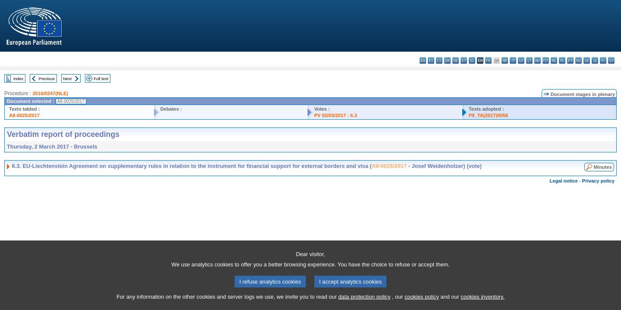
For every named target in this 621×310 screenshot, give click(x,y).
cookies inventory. (482, 302)
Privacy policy (598, 180)
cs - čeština (439, 60)
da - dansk (447, 60)
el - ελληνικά (472, 60)
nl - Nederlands (554, 60)
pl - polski (562, 60)
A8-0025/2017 (24, 115)
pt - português (570, 60)
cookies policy (422, 302)
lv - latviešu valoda (521, 60)
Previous (47, 78)
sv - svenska (611, 60)
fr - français (488, 60)
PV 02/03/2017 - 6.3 (335, 115)
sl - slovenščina (595, 60)
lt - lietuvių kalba (529, 60)
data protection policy (364, 302)
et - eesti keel (464, 60)
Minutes (603, 167)
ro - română (578, 60)
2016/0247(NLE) (50, 93)
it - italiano (513, 60)
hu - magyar (537, 60)
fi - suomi (603, 60)
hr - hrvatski (505, 60)
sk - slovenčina (586, 60)
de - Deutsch (455, 60)
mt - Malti (546, 60)
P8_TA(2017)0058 (488, 115)
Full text (101, 78)
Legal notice (564, 180)
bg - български (423, 60)
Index (18, 78)
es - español (431, 60)
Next (67, 78)
